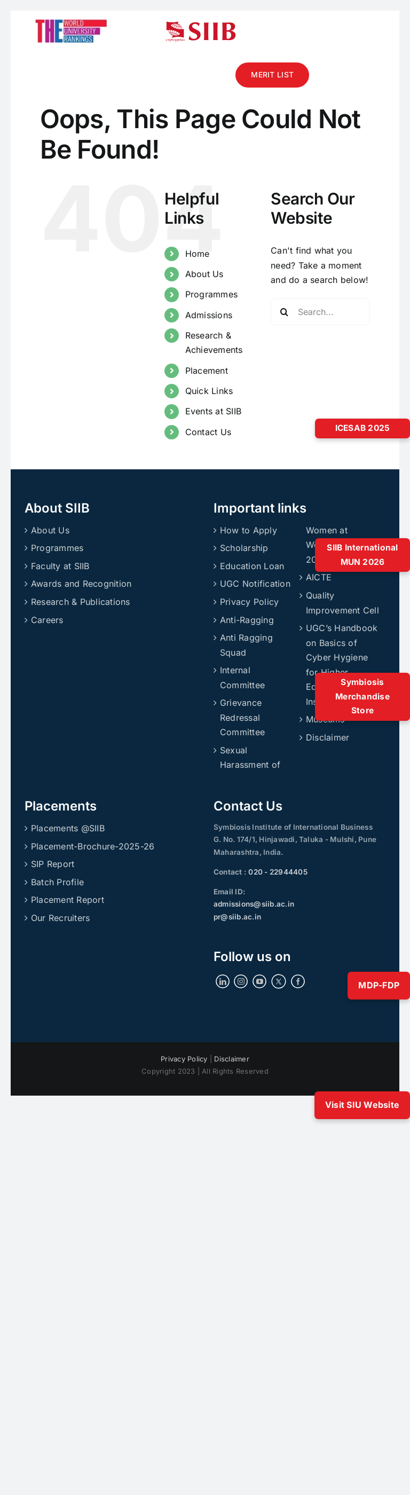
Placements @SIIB (68, 828)
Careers (47, 620)
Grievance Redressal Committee (242, 717)
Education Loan (252, 566)
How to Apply (248, 530)
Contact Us (208, 432)
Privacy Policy (249, 601)
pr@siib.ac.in (237, 916)
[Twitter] (278, 981)
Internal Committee (242, 677)
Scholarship (244, 547)
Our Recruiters (60, 917)
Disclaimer (327, 737)
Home (197, 253)
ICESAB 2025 (362, 428)
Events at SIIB (213, 411)
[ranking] (71, 15)
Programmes (211, 294)
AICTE (319, 577)
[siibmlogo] (200, 25)
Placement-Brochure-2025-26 (92, 846)
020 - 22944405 (277, 872)
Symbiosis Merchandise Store (362, 696)
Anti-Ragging (247, 620)
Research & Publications (80, 601)
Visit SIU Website (362, 1104)
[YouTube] (259, 981)
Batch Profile (57, 882)
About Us (204, 274)
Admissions (208, 315)
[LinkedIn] (223, 981)
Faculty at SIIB (60, 566)
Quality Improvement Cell (342, 603)
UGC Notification (255, 583)
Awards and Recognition (81, 583)
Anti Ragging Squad (246, 645)
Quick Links (209, 390)
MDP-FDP (378, 985)
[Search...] (320, 311)
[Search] (284, 311)
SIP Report (52, 864)
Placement (206, 370)
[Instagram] (241, 981)
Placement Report (67, 899)
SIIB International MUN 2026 (362, 554)
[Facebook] (298, 981)
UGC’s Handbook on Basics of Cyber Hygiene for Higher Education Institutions (341, 665)
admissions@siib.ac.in (254, 904)
